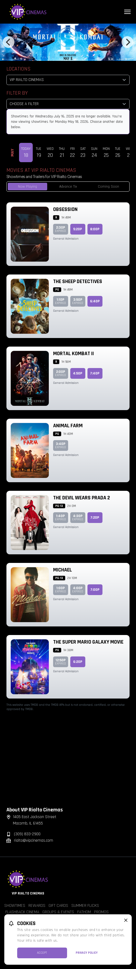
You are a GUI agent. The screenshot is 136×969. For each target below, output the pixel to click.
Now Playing (27, 186)
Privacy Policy (87, 953)
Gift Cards (58, 905)
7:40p (95, 373)
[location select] (68, 80)
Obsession (65, 209)
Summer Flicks (85, 905)
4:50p (77, 373)
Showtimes (14, 905)
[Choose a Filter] (68, 104)
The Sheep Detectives (77, 281)
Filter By (17, 93)
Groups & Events (58, 912)
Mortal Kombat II (73, 353)
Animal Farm (68, 425)
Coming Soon (108, 186)
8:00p (95, 229)
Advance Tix (68, 186)
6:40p (95, 301)
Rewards (36, 905)
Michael (62, 569)
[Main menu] (127, 11)
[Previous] (8, 42)
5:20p (77, 229)
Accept (42, 953)
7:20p (94, 517)
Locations (18, 68)
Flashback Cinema (22, 912)
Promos (101, 912)
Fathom (84, 912)
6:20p (77, 661)
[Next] (127, 42)
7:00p (95, 589)
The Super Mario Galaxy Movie (88, 641)
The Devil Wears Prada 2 (81, 497)
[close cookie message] (125, 920)
